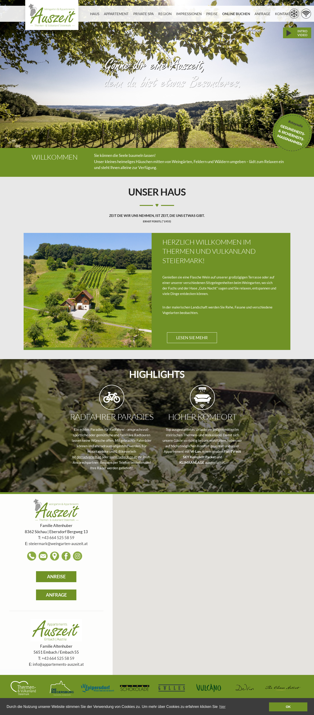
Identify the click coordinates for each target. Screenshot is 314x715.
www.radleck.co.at (123, 457)
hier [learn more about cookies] (223, 707)
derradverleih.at (89, 457)
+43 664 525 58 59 (58, 537)
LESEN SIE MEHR (192, 337)
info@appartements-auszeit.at (58, 664)
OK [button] (288, 707)
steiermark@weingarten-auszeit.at (58, 543)
